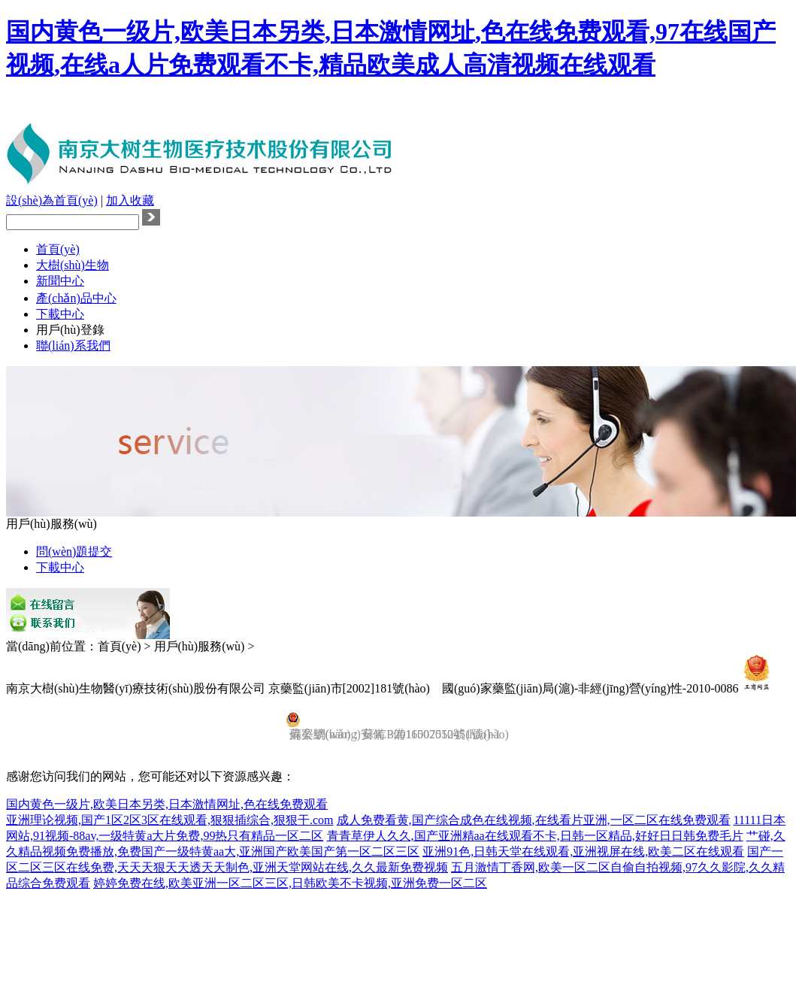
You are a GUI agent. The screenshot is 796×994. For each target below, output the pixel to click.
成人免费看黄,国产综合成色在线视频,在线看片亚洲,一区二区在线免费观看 (534, 820)
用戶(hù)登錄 (70, 329)
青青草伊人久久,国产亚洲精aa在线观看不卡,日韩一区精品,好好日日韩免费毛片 (535, 835)
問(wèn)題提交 (74, 551)
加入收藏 (130, 200)
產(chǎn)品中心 (76, 298)
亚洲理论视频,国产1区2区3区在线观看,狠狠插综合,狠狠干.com (170, 820)
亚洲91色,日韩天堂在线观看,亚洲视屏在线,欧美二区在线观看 (583, 851)
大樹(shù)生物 (72, 265)
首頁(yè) (58, 249)
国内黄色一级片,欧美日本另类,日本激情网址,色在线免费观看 (167, 804)
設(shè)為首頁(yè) (52, 200)
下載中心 (60, 314)
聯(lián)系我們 (73, 345)
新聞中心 (60, 280)
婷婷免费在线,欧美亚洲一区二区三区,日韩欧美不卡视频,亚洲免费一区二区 (290, 883)
